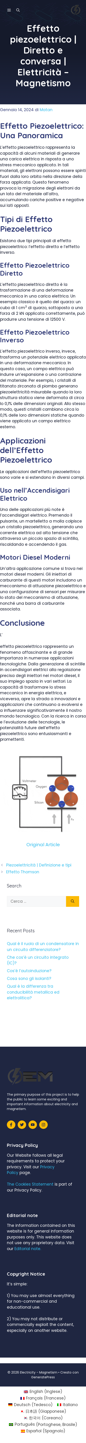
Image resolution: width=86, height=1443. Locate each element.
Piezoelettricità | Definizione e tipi (38, 865)
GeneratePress (43, 1377)
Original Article (43, 844)
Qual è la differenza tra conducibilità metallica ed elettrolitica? (33, 992)
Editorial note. (27, 1248)
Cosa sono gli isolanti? (29, 978)
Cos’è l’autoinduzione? (29, 971)
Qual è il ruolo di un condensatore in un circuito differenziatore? (43, 946)
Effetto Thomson (22, 872)
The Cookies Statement (30, 1184)
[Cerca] (72, 901)
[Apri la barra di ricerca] (18, 10)
